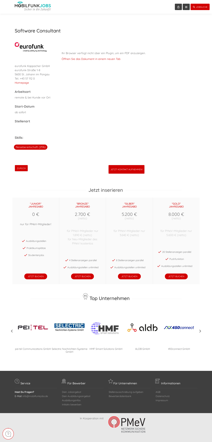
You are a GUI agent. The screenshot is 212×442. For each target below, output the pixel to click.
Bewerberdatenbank (120, 396)
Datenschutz (163, 396)
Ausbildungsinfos (71, 400)
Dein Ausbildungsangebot (76, 396)
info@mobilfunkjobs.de (35, 396)
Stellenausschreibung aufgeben (126, 391)
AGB (158, 391)
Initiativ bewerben (71, 404)
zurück (21, 168)
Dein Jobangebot (71, 391)
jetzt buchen (36, 276)
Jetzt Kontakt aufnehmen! (126, 169)
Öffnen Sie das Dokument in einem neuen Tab (91, 59)
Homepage (22, 82)
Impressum (162, 400)
